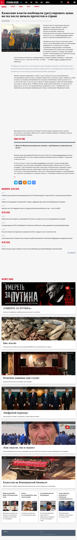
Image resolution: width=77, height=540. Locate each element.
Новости (4, 6)
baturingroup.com (50, 534)
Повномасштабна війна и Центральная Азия (10, 495)
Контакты (5, 531)
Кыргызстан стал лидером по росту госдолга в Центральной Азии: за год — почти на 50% (31, 208)
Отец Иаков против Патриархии (47, 494)
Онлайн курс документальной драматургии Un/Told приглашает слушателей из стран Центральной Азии (36, 195)
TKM (36, 2)
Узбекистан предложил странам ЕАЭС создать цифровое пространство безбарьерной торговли (33, 202)
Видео (21, 6)
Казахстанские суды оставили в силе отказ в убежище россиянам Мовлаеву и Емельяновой (32, 249)
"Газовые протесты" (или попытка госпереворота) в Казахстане (36, 21)
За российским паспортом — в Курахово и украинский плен (66, 496)
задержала (41, 163)
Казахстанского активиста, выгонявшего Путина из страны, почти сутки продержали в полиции (33, 219)
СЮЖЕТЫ (36, 6)
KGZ (26, 2)
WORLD (47, 2)
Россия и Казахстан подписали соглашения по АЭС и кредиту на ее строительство (29, 232)
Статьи (13, 6)
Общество (18, 21)
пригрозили (62, 155)
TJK (31, 2)
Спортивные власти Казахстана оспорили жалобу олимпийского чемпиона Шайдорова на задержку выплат (37, 238)
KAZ (21, 2)
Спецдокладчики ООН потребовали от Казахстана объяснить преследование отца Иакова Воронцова (35, 225)
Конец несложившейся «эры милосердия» (29, 495)
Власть (12, 21)
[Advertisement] (38, 266)
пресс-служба (60, 59)
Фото (28, 6)
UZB (42, 2)
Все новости (71, 253)
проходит (64, 35)
